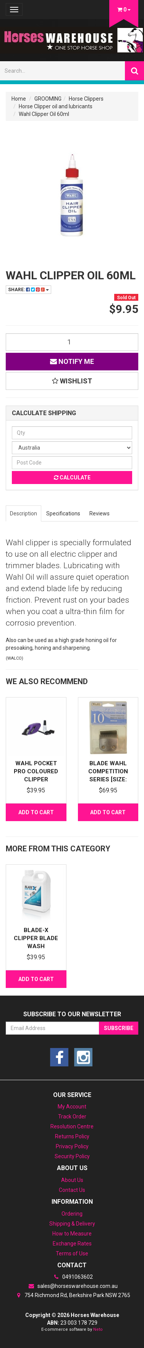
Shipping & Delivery (72, 1224)
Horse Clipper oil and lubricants (55, 106)
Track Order (72, 1116)
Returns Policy (72, 1136)
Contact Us (72, 1190)
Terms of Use (72, 1253)
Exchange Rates (72, 1243)
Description (23, 513)
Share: (28, 289)
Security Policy (72, 1156)
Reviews (99, 513)
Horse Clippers (86, 99)
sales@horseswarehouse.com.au (72, 1286)
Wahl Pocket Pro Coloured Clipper (36, 771)
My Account (72, 1107)
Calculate (72, 477)
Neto (98, 1329)
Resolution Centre (72, 1126)
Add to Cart (36, 812)
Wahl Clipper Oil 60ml (44, 114)
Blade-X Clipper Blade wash (36, 938)
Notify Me (72, 361)
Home (18, 99)
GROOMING (47, 99)
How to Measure (72, 1234)
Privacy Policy (72, 1146)
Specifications (63, 513)
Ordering (72, 1214)
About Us (72, 1180)
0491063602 (72, 1277)
